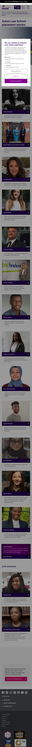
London (21, 1)
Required (8, 57)
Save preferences (16, 71)
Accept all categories (16, 81)
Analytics (8, 62)
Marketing (8, 65)
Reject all (16, 76)
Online (25, 1)
